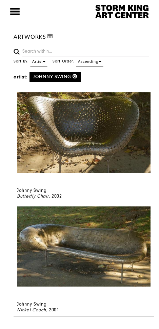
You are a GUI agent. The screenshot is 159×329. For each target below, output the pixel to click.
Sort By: (30, 61)
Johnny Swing (55, 76)
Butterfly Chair (33, 196)
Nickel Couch (31, 310)
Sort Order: (78, 61)
